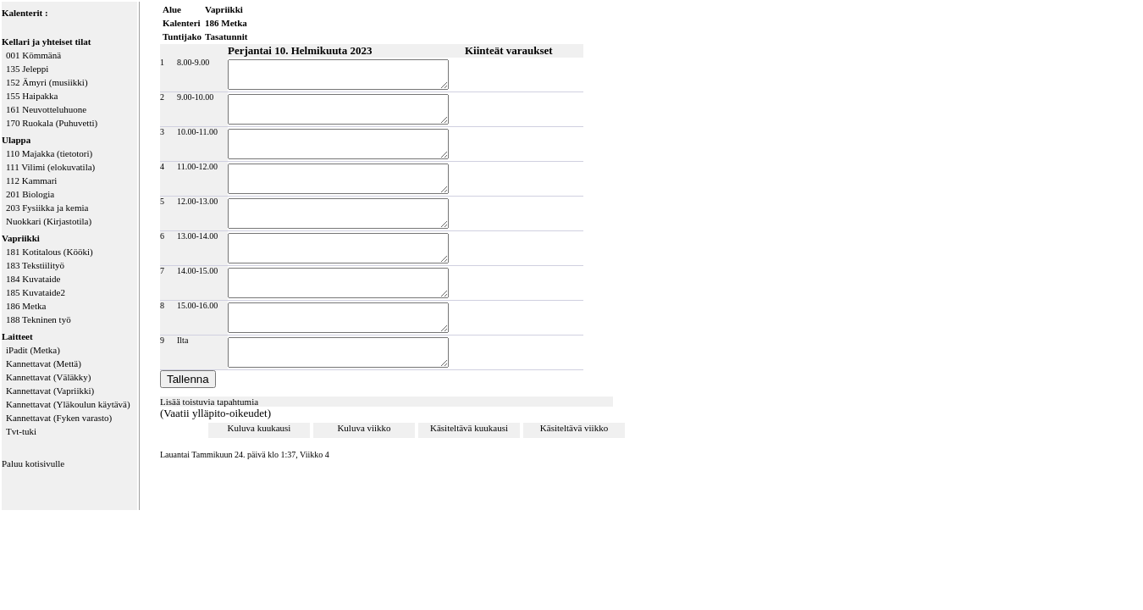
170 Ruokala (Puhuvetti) (51, 123)
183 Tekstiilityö (35, 265)
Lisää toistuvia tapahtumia (209, 417)
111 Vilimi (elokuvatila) (50, 167)
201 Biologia (30, 194)
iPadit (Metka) (33, 350)
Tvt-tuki (21, 431)
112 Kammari (31, 180)
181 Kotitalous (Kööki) (49, 252)
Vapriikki (21, 238)
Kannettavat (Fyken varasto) (59, 418)
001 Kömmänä (33, 55)
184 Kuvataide (33, 279)
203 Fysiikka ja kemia (47, 207)
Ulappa (16, 140)
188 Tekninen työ (38, 319)
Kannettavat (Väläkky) (48, 377)
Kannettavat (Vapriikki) (50, 390)
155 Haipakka (32, 96)
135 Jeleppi (27, 69)
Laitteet (17, 336)
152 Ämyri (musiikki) (47, 82)
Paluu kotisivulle (33, 463)
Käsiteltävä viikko (574, 443)
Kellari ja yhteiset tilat (46, 41)
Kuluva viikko (363, 443)
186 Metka (26, 306)
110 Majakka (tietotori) (49, 153)
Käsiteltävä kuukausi (469, 443)
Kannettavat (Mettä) (43, 363)
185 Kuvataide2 (35, 292)
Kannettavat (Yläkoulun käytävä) (68, 404)
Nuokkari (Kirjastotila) (48, 221)
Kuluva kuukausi (259, 443)
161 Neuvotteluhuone (46, 109)
